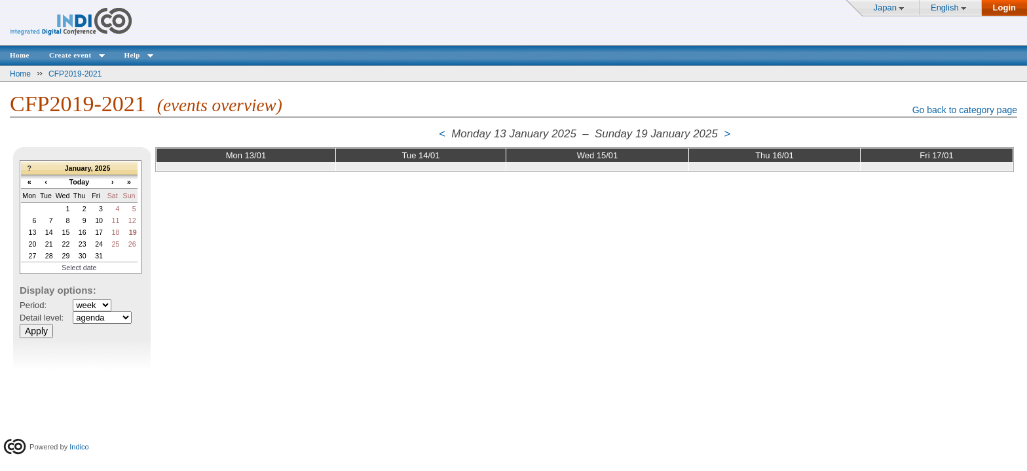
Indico (78, 447)
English (945, 7)
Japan (885, 7)
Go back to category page (964, 110)
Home (19, 55)
